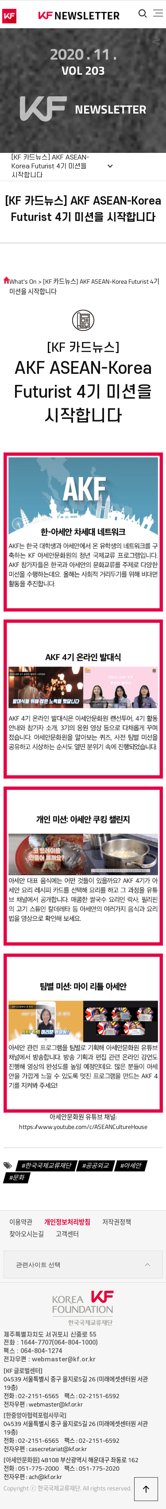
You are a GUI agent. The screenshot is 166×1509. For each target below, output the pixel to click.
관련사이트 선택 (83, 1265)
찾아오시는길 (26, 1234)
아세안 (133, 1166)
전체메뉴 (158, 13)
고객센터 (67, 1234)
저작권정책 (116, 1222)
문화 (19, 1177)
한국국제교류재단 (48, 1166)
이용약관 (20, 1222)
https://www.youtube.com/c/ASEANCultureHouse (83, 1127)
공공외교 (97, 1166)
